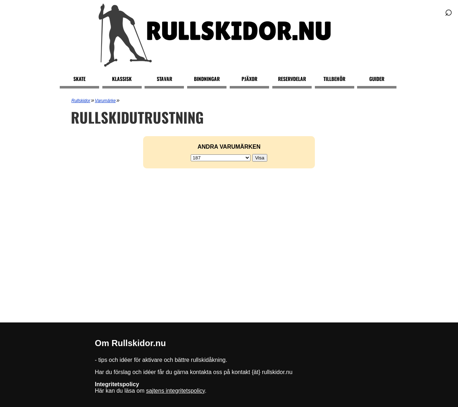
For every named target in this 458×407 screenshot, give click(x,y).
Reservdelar (292, 78)
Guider (376, 78)
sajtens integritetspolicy (175, 391)
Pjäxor (249, 78)
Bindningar (207, 78)
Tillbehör (334, 78)
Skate (79, 78)
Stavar (164, 78)
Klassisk (122, 78)
